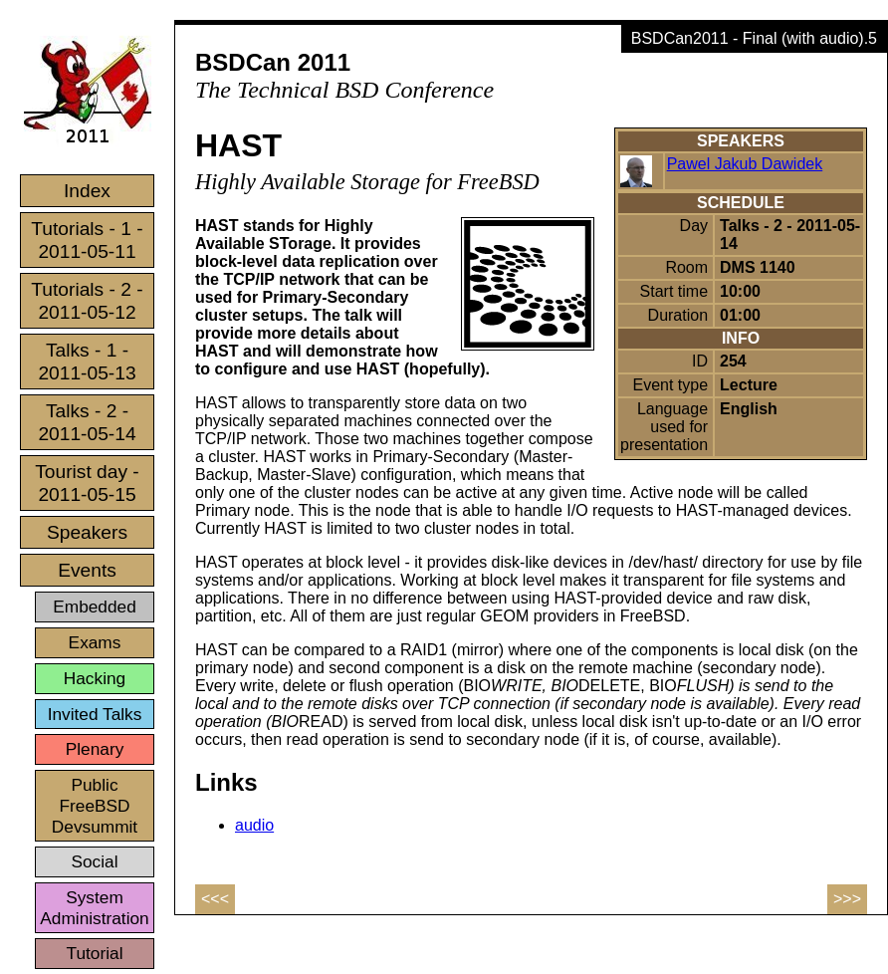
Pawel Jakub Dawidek (745, 163)
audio (254, 825)
